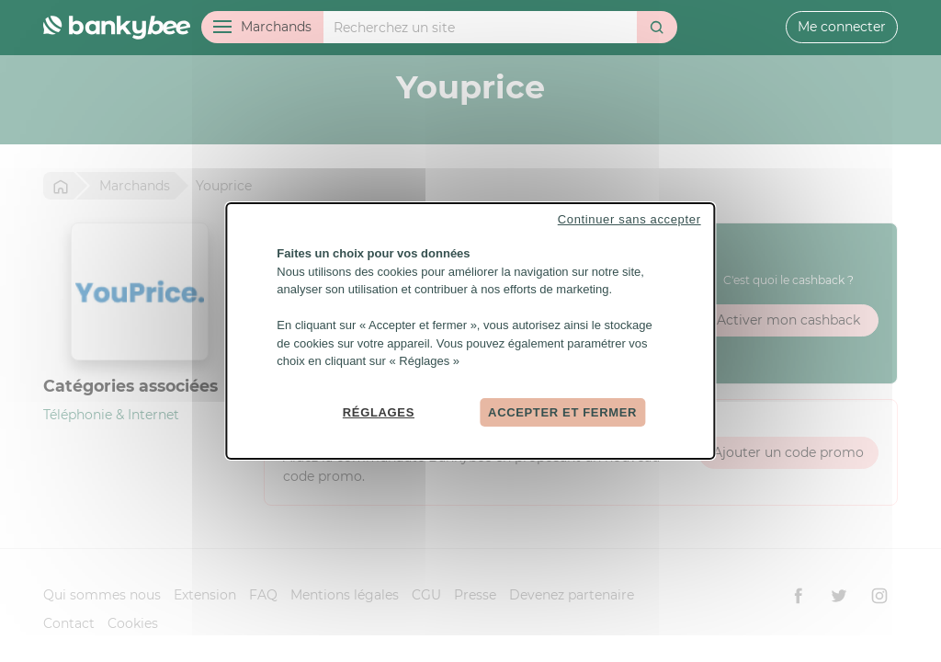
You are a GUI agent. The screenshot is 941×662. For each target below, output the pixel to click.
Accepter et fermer (562, 411)
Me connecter (842, 26)
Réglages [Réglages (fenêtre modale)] (378, 411)
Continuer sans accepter (629, 219)
